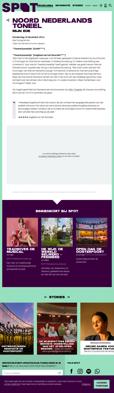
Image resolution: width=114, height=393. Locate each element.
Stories (77, 5)
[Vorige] (45, 297)
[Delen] (8, 20)
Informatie (62, 5)
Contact (88, 5)
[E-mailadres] (32, 373)
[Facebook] (71, 371)
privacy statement (12, 384)
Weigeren (86, 384)
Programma (45, 5)
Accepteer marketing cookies (50, 156)
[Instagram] (80, 372)
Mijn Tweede (75, 89)
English (95, 5)
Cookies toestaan (102, 384)
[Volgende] (68, 297)
